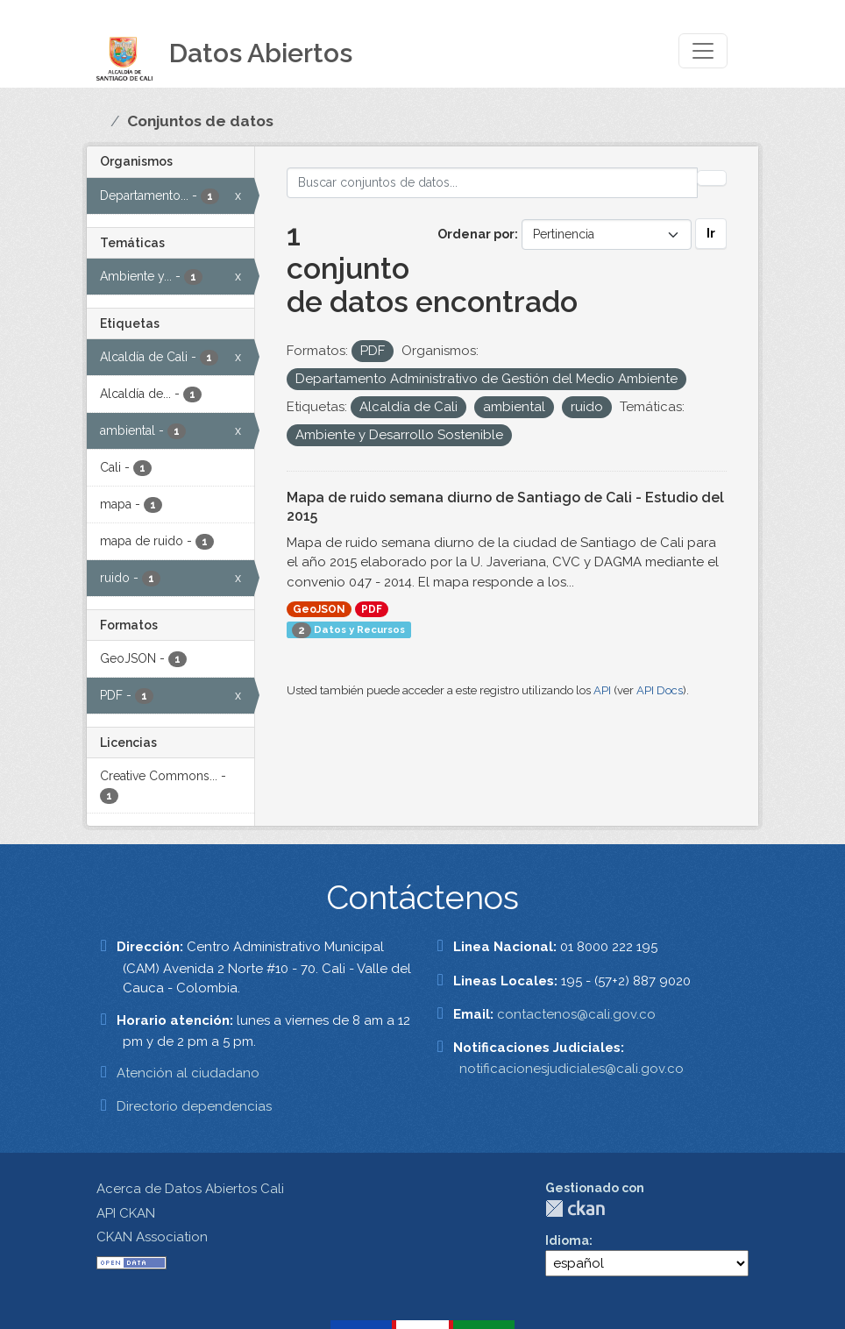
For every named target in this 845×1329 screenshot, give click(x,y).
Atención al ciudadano (188, 1073)
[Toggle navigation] (703, 50)
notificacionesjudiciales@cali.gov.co (571, 1069)
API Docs (659, 690)
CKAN (575, 1208)
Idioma (567, 1240)
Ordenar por (476, 234)
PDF (371, 609)
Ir (711, 233)
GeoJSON (319, 609)
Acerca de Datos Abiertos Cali (190, 1189)
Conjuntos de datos (200, 121)
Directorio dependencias (194, 1106)
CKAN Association (152, 1237)
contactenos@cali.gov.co (576, 1014)
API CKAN (125, 1213)
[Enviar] (712, 178)
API (602, 690)
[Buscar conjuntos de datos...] (493, 182)
